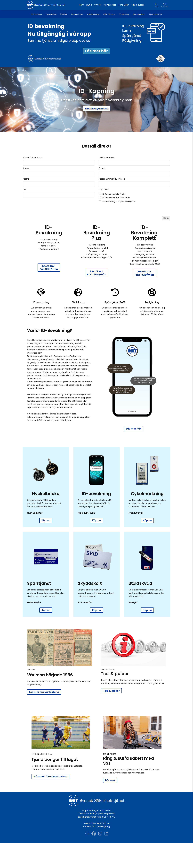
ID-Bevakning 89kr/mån (113, 194)
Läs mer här (133, 428)
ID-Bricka (64, 14)
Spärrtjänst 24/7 (155, 14)
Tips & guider (111, 691)
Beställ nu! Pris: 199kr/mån (144, 273)
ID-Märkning (124, 14)
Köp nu (45, 520)
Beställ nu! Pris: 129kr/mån (96, 273)
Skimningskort (139, 14)
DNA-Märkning (109, 14)
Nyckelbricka (51, 14)
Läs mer (110, 780)
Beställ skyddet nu (96, 108)
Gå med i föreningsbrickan (50, 776)
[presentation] (151, 210)
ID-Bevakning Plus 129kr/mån (116, 197)
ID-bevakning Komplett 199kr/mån (119, 201)
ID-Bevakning (36, 14)
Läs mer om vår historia (44, 692)
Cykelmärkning (93, 14)
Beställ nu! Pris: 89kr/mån (49, 267)
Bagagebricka (77, 14)
